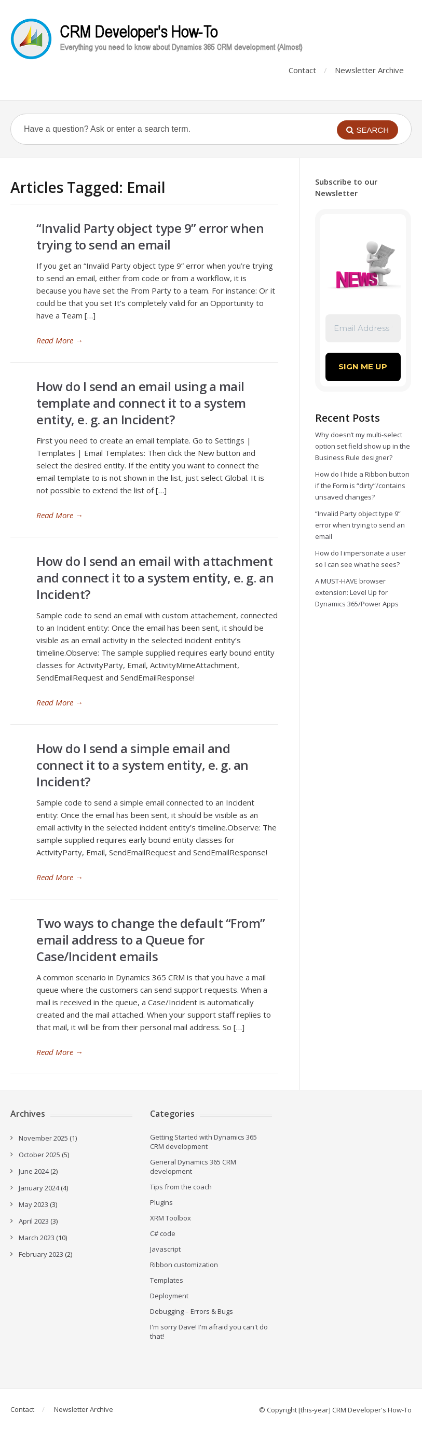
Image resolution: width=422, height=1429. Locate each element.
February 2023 (41, 1254)
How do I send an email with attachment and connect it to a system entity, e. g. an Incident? (155, 577)
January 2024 (39, 1187)
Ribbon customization (184, 1264)
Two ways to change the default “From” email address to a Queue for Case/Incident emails (150, 939)
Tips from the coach (181, 1186)
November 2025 (43, 1138)
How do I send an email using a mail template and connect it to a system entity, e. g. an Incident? (141, 403)
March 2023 (37, 1237)
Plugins (161, 1202)
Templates (166, 1280)
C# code (162, 1233)
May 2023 (33, 1204)
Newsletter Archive (369, 70)
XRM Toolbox (170, 1218)
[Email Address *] (363, 328)
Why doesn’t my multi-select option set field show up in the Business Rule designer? (362, 446)
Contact (302, 70)
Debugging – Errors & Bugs (191, 1311)
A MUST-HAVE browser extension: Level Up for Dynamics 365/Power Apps (357, 592)
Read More (59, 340)
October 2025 (39, 1154)
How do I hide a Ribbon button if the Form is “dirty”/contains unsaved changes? (362, 485)
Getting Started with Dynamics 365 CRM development (203, 1141)
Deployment (169, 1295)
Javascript (165, 1249)
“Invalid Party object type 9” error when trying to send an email (150, 236)
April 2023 (34, 1221)
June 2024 (34, 1171)
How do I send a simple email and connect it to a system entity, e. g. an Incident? (142, 765)
